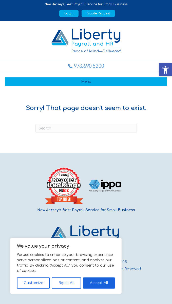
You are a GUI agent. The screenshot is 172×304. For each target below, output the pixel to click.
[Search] (86, 128)
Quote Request (98, 13)
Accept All (99, 283)
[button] (165, 69)
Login (68, 13)
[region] (66, 266)
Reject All (66, 283)
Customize (33, 283)
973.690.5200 (89, 66)
